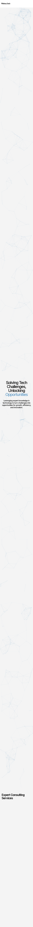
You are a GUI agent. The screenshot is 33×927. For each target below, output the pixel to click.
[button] (29, 3)
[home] (5, 3)
